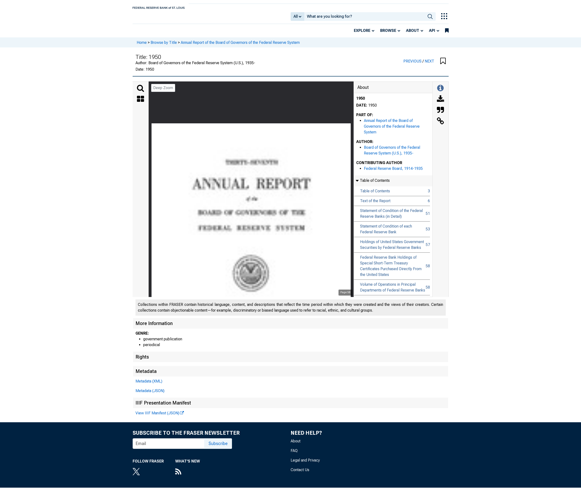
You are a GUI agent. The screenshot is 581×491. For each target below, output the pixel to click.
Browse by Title (164, 45)
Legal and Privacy (305, 463)
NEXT (429, 64)
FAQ (294, 454)
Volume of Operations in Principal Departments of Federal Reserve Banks (392, 290)
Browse (388, 34)
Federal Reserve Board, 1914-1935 (393, 172)
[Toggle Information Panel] (440, 91)
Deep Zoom (163, 91)
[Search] (140, 91)
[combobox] (364, 18)
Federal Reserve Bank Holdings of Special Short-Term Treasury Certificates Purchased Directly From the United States (391, 269)
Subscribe (218, 446)
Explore (362, 34)
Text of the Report (375, 204)
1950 (360, 101)
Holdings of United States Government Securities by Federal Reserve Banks (392, 248)
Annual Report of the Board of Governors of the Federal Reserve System (240, 45)
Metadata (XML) (148, 384)
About (412, 34)
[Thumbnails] (140, 102)
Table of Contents (375, 194)
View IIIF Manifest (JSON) (157, 416)
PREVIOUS (413, 64)
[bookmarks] (447, 34)
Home (142, 45)
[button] (443, 65)
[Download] (440, 102)
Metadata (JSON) (149, 394)
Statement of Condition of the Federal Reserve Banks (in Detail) (391, 217)
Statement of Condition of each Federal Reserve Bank (386, 232)
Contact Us (300, 473)
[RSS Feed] (187, 475)
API (432, 34)
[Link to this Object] (440, 124)
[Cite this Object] (440, 113)
